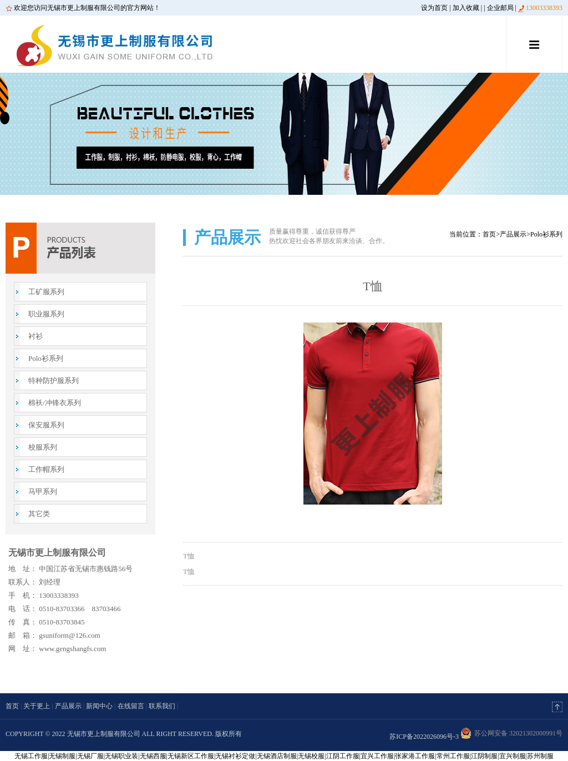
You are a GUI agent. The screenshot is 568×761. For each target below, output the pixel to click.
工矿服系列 (46, 292)
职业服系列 (46, 314)
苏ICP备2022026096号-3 (424, 736)
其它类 (39, 514)
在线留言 (131, 706)
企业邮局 (500, 8)
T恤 (189, 556)
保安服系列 (46, 425)
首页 (489, 234)
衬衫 (35, 336)
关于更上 (36, 706)
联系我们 (162, 706)
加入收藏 (466, 8)
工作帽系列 (46, 469)
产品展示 (513, 234)
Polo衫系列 (45, 358)
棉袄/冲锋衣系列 (54, 403)
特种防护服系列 (53, 380)
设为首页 (434, 8)
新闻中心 (99, 706)
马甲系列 (42, 491)
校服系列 (42, 447)
